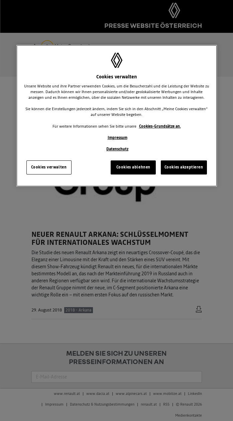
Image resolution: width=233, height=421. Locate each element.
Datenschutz (117, 149)
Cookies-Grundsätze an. (160, 126)
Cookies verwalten (49, 167)
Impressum (117, 137)
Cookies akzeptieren (183, 167)
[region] (116, 116)
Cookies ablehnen (133, 167)
